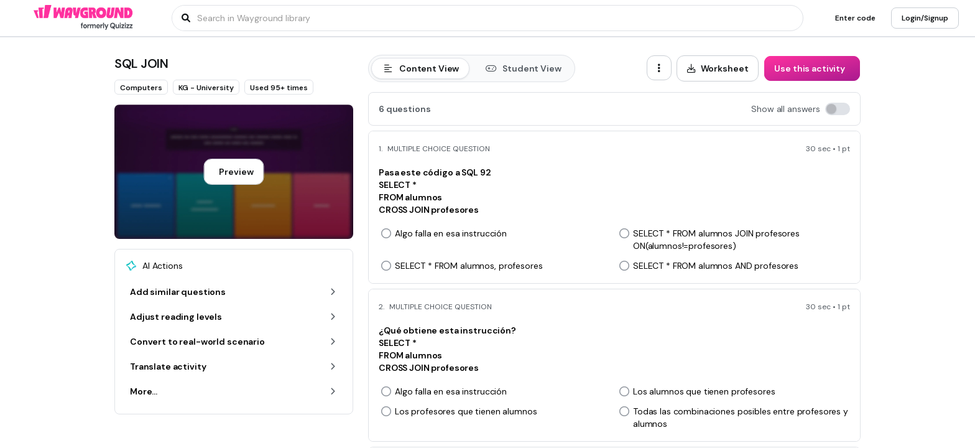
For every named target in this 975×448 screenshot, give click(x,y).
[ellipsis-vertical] (659, 67)
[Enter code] (855, 18)
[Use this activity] (812, 68)
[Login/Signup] (925, 18)
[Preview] (233, 172)
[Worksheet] (718, 68)
